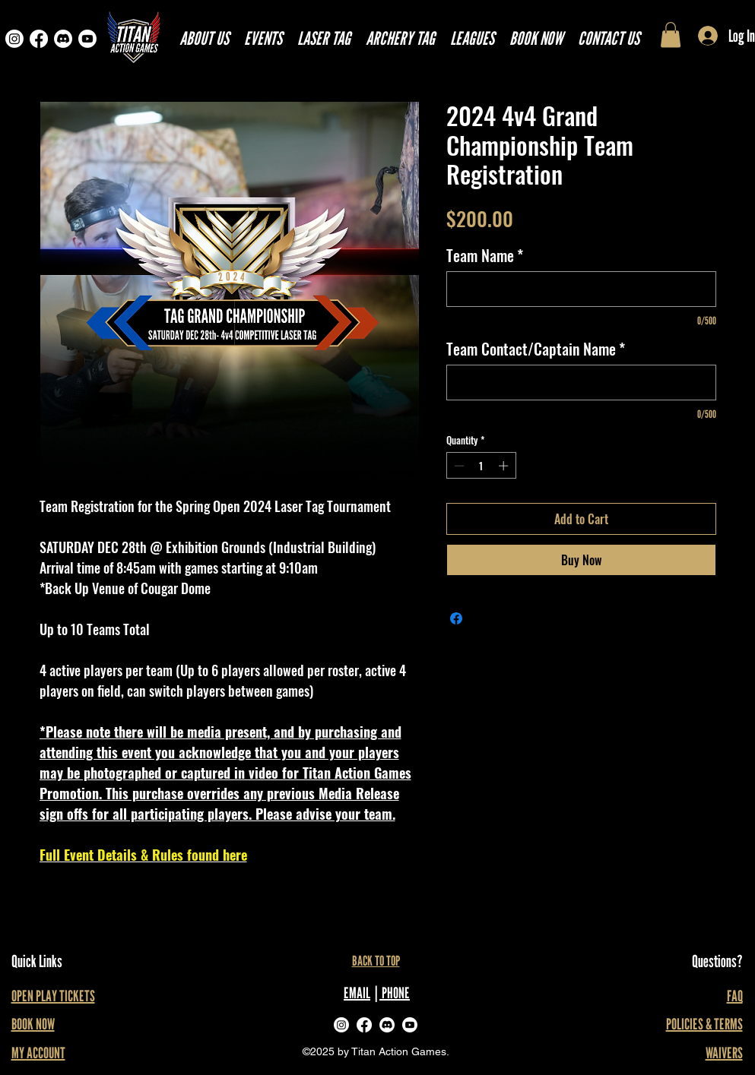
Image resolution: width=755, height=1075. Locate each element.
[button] (472, 38)
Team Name (484, 255)
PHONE (394, 993)
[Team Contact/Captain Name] (581, 383)
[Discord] (63, 39)
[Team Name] (581, 289)
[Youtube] (87, 39)
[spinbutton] (481, 466)
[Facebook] (39, 39)
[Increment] (505, 466)
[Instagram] (14, 39)
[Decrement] (458, 466)
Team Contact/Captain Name (535, 349)
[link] (670, 34)
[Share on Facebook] (456, 618)
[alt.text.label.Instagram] (341, 1024)
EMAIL (357, 993)
